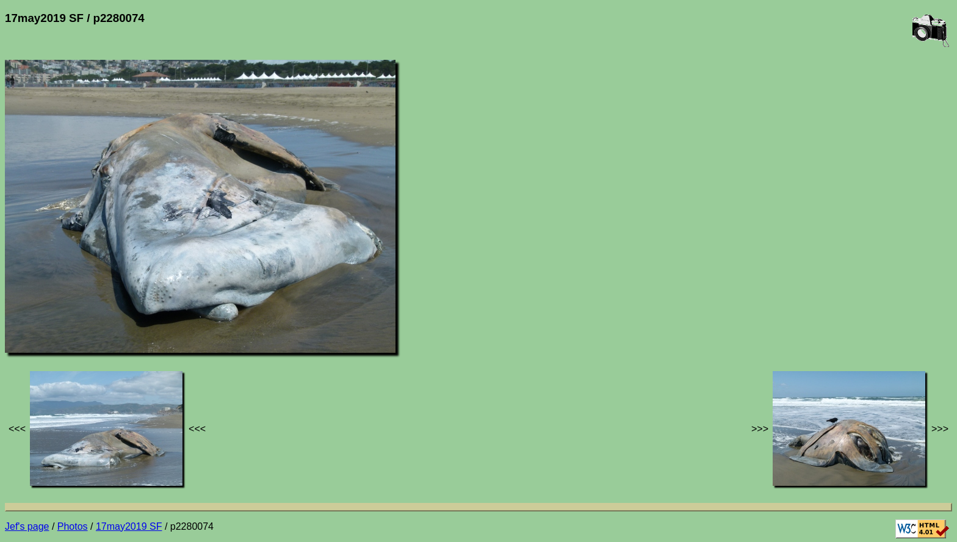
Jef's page (27, 526)
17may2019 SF (129, 526)
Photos (72, 526)
